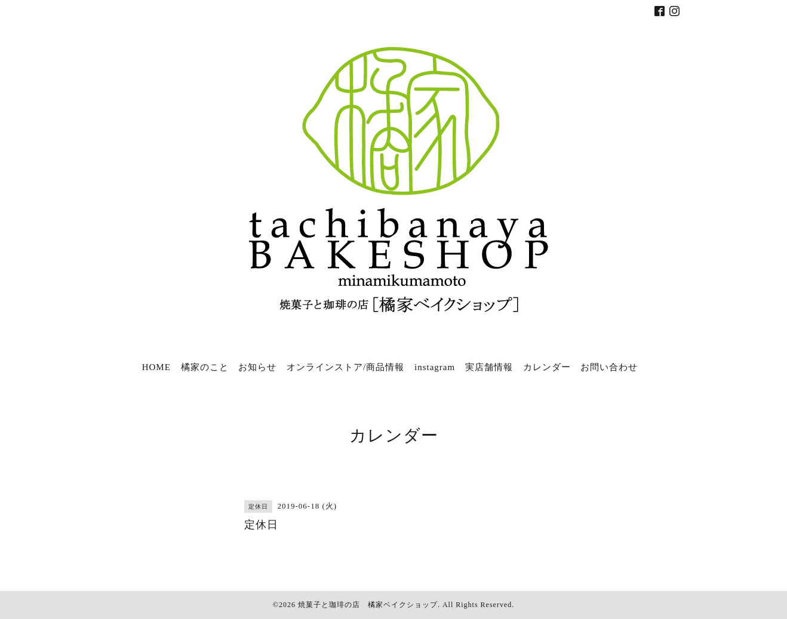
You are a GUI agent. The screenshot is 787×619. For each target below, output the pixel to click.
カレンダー (547, 367)
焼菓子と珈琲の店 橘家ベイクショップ (368, 604)
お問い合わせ (609, 367)
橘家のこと (205, 367)
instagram (434, 367)
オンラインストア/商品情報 (345, 367)
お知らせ (257, 367)
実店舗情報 (489, 367)
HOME (156, 367)
